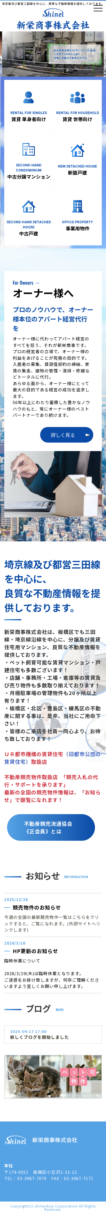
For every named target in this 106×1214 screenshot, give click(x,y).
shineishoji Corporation (56, 1206)
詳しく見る (63, 434)
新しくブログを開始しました (39, 1037)
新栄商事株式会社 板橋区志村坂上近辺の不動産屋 (53, 19)
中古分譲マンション (28, 176)
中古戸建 (28, 233)
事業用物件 (78, 228)
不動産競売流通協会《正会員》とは (48, 827)
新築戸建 (77, 172)
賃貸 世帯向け (77, 119)
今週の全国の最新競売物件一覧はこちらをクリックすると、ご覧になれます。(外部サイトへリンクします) (52, 923)
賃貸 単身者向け (28, 119)
